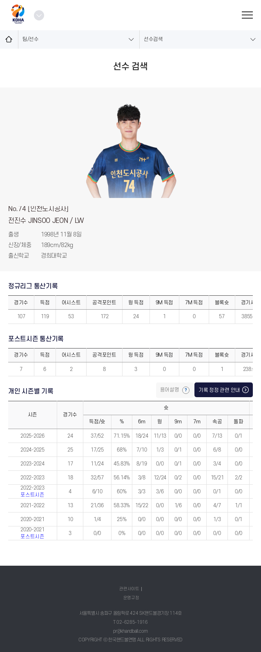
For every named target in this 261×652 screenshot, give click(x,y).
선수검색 (153, 39)
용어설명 (170, 390)
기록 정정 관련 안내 (219, 390)
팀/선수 (30, 39)
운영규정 (131, 598)
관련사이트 (129, 589)
